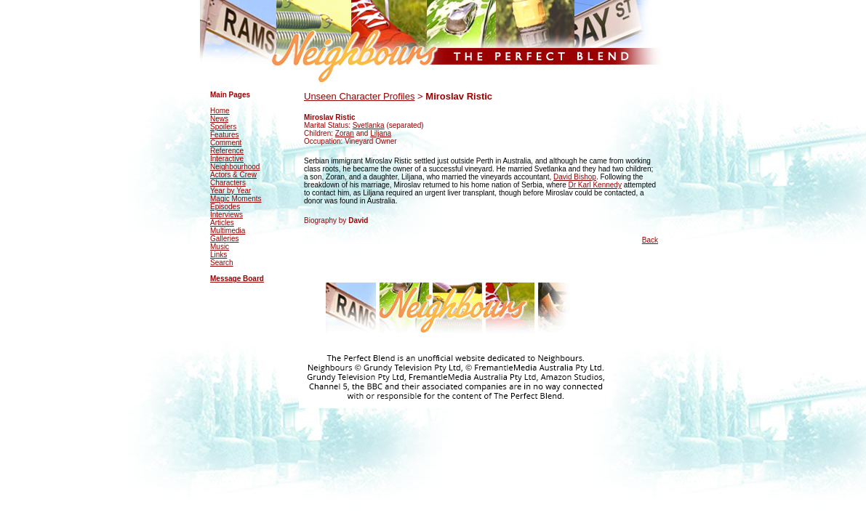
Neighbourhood (235, 167)
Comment (225, 143)
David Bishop (574, 177)
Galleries (224, 239)
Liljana (380, 133)
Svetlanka (369, 125)
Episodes (225, 207)
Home (220, 111)
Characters (228, 183)
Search (221, 263)
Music (219, 247)
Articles (222, 223)
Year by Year (230, 191)
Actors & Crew (233, 175)
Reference (227, 151)
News (219, 119)
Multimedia (227, 231)
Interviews (226, 215)
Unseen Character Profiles (359, 96)
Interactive (227, 159)
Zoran (344, 133)
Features (224, 135)
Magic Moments (236, 199)
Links (218, 255)
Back (650, 240)
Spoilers (223, 127)
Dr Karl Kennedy (595, 185)
